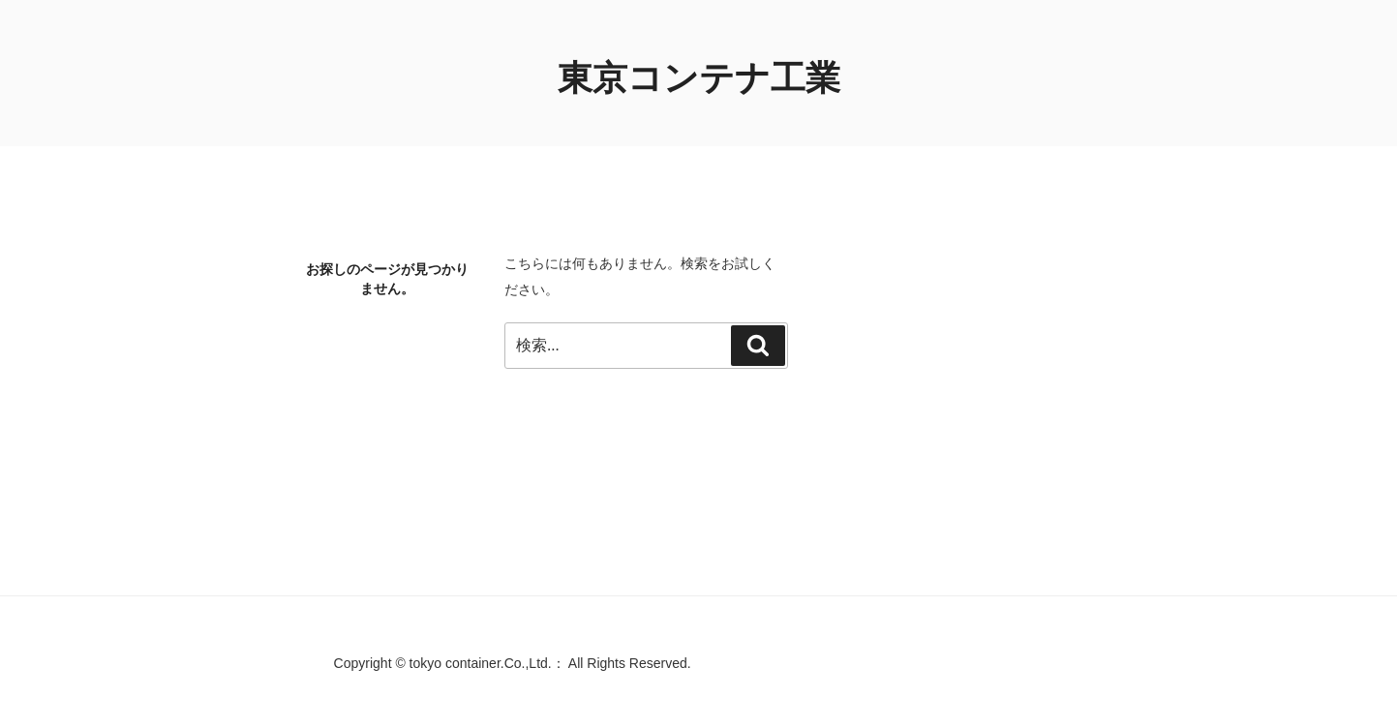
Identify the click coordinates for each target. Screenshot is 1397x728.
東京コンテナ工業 (699, 78)
